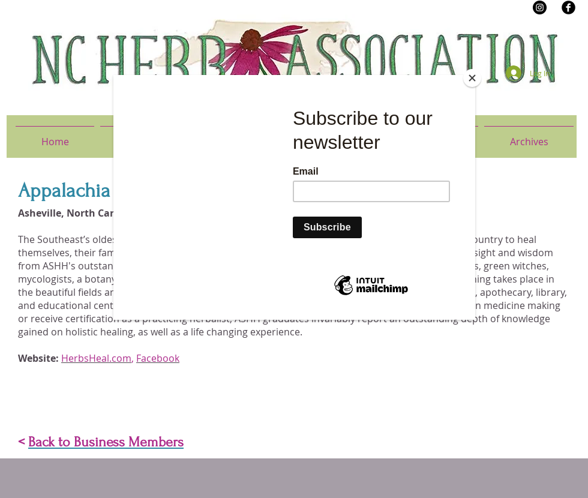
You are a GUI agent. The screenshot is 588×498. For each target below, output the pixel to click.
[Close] (472, 78)
